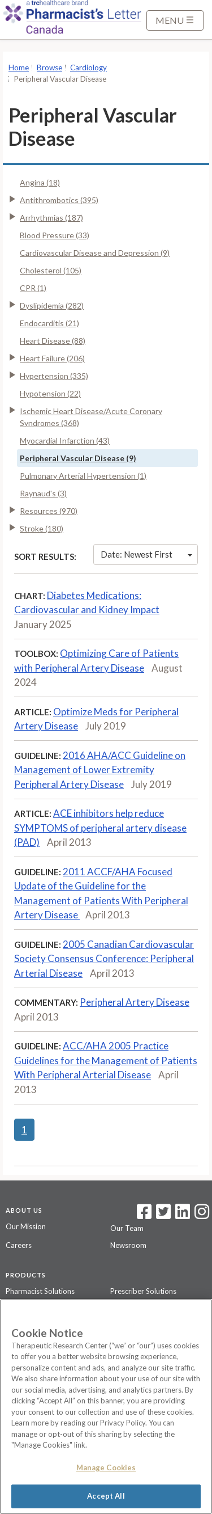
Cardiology (88, 67)
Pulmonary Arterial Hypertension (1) (83, 475)
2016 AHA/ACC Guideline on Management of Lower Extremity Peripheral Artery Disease (99, 769)
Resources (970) (48, 511)
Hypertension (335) (54, 376)
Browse (49, 67)
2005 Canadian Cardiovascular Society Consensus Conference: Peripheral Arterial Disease (104, 958)
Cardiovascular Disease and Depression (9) (95, 253)
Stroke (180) (41, 528)
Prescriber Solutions (143, 1291)
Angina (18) (40, 182)
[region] (106, 1406)
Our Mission (26, 1226)
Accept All (105, 1495)
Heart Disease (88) (52, 340)
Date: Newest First (146, 554)
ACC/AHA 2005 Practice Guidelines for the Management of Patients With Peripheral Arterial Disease (105, 1060)
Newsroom (128, 1245)
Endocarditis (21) (49, 323)
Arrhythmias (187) (51, 217)
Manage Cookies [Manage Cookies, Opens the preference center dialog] (106, 1467)
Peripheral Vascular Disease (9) (78, 458)
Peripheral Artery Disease (134, 1002)
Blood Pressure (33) (54, 235)
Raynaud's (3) (43, 493)
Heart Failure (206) (52, 358)
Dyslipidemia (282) (52, 305)
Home (18, 67)
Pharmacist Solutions (40, 1291)
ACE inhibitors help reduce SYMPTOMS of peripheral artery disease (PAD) (100, 827)
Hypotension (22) (50, 393)
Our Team (127, 1228)
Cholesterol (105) (50, 270)
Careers (19, 1245)
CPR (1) (33, 288)
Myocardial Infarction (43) (65, 440)
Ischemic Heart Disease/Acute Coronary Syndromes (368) (91, 417)
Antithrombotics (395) (59, 200)
